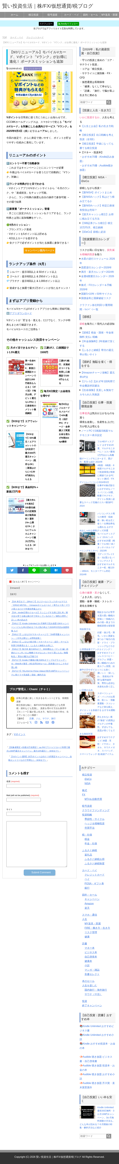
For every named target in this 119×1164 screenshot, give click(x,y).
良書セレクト (92, 974)
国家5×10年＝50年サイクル (96, 293)
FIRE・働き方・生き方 (97, 928)
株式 (84, 790)
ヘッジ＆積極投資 (95, 823)
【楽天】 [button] (13, 594)
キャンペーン (92, 899)
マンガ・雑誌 (92, 970)
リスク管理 (91, 932)
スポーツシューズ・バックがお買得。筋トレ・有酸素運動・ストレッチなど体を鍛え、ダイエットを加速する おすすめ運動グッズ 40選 (97, 703)
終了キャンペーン (92, 1005)
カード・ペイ (71, 14)
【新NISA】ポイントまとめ (96, 192)
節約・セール (90, 14)
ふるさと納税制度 (95, 863)
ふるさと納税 (89, 850)
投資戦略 (87, 814)
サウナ (46, 718)
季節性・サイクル (95, 819)
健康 (87, 936)
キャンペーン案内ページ (39, 250)
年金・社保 (91, 843)
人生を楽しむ (89, 985)
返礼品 (88, 854)
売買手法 (90, 828)
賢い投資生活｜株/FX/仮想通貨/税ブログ (47, 6)
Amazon (89, 903)
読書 (31, 718)
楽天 (87, 908)
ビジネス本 (91, 952)
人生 (84, 919)
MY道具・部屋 (109, 14)
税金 (87, 839)
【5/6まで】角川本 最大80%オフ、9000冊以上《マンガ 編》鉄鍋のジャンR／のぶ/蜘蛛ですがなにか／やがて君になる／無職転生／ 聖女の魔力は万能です (39, 653)
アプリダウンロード (21, 313)
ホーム (14, 14)
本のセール (88, 981)
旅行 (53, 718)
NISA (87, 783)
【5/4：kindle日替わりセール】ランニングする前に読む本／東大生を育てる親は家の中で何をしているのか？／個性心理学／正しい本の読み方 (39, 616)
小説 (87, 965)
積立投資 (33, 14)
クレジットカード (33, 68)
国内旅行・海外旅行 (96, 990)
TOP (4, 37)
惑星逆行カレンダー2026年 (96, 267)
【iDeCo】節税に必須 (93, 232)
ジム (38, 718)
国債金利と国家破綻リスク (96, 298)
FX (83, 794)
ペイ (87, 879)
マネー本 (90, 948)
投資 (84, 1001)
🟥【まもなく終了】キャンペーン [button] (24, 582)
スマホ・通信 (89, 914)
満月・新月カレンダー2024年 (97, 272)
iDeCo (88, 779)
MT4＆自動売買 (93, 799)
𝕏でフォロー (46, 24)
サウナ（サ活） (93, 994)
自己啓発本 (91, 956)
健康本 (88, 961)
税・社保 (87, 834)
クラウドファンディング (95, 810)
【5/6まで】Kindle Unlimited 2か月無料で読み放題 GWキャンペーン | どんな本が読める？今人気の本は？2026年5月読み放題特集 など (40, 627)
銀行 (87, 888)
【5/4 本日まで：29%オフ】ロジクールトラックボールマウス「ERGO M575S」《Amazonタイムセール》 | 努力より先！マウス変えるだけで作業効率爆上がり (40, 605)
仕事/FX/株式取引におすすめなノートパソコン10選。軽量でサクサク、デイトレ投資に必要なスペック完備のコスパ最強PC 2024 (97, 495)
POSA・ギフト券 (94, 883)
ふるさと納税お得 (95, 859)
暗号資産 (52, 14)
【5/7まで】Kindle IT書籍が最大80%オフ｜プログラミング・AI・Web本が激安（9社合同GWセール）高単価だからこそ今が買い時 (39, 664)
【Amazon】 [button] (15, 588)
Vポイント (20, 734)
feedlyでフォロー (68, 24)
